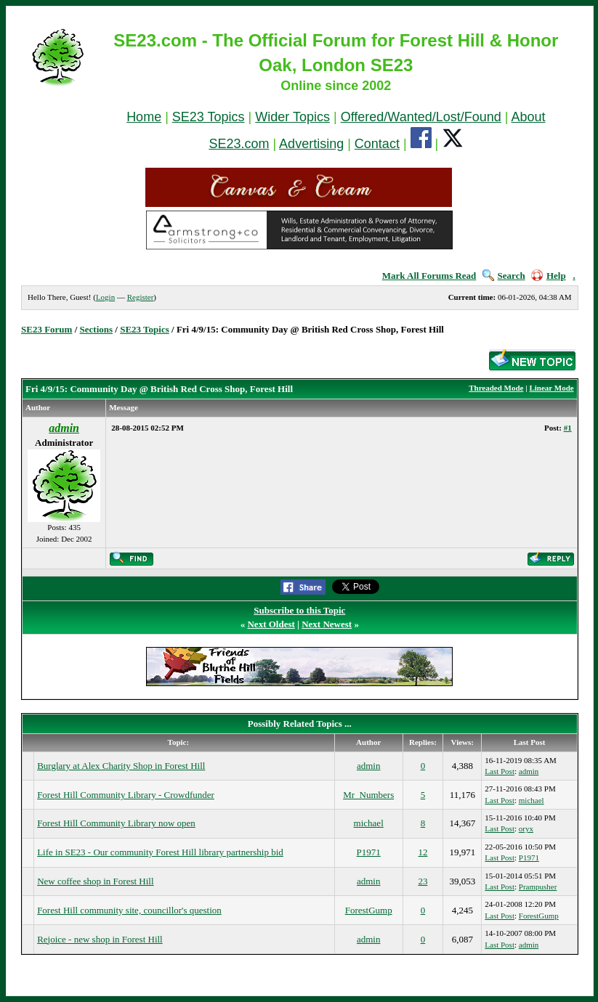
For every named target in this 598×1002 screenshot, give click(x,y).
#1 (568, 427)
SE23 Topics (208, 117)
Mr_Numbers (368, 794)
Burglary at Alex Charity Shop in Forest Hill (121, 765)
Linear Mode (551, 387)
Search (503, 275)
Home (143, 117)
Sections (96, 329)
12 (422, 852)
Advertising (311, 144)
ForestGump (368, 910)
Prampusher (538, 886)
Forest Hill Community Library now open (116, 823)
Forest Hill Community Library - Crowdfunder (125, 794)
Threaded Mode (496, 387)
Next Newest (327, 624)
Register (140, 297)
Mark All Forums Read (429, 275)
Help (548, 275)
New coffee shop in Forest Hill (95, 881)
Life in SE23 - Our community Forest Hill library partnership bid (160, 852)
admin (369, 765)
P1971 (369, 852)
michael (531, 800)
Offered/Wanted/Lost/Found (421, 117)
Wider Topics (292, 117)
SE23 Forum (46, 329)
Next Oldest (270, 624)
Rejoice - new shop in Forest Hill (100, 939)
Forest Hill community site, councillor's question (129, 910)
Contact (377, 144)
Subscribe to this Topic (299, 610)
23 (422, 881)
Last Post (499, 771)
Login (105, 297)
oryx (526, 828)
